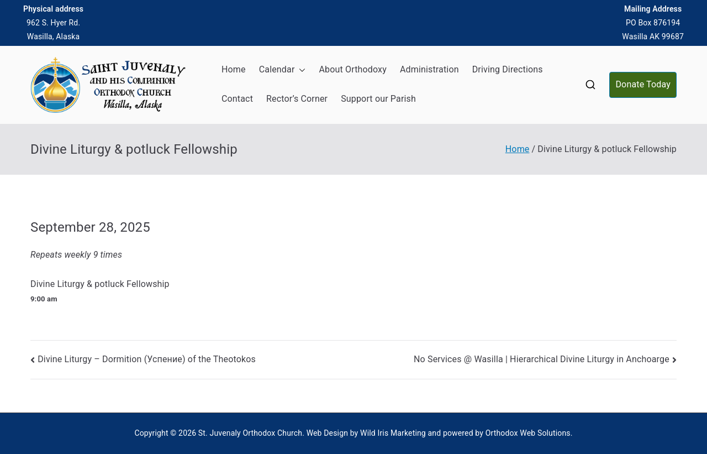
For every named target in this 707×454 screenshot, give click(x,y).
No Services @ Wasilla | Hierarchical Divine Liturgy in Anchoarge (541, 359)
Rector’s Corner (297, 98)
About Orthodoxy (352, 69)
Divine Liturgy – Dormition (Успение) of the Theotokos (147, 359)
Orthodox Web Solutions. (529, 433)
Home (233, 69)
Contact (237, 98)
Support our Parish (378, 98)
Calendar (282, 70)
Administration (429, 69)
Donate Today (643, 84)
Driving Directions (507, 69)
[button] (299, 70)
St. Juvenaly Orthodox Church (250, 433)
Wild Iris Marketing (393, 433)
